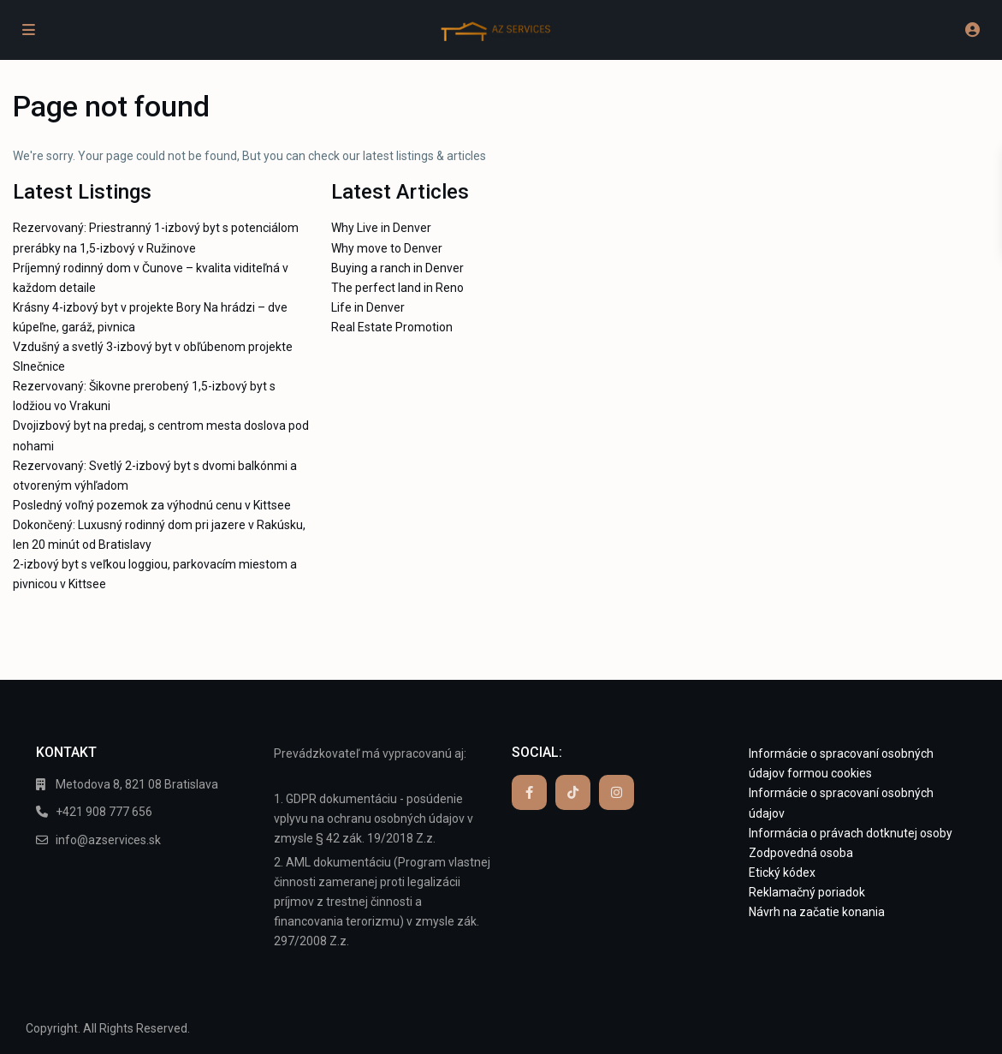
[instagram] (616, 792)
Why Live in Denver (381, 228)
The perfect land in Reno (397, 288)
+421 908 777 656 (104, 812)
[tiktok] (572, 792)
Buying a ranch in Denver (397, 268)
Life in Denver (368, 307)
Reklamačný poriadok (807, 892)
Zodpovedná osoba (801, 853)
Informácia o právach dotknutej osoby (850, 833)
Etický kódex (782, 872)
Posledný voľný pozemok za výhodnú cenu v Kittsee (152, 505)
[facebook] (529, 792)
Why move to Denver (386, 248)
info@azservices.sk (108, 840)
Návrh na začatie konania (817, 912)
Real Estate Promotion (392, 327)
